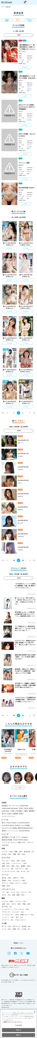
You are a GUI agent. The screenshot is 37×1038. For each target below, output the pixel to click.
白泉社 (9, 813)
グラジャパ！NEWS (29, 20)
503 (23, 715)
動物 (17, 929)
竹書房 (25, 811)
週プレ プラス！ (18, 20)
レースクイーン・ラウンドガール (16, 909)
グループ (26, 892)
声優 (26, 904)
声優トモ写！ (21, 842)
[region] (18, 1023)
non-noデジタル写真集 (9, 828)
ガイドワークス (14, 805)
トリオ (15, 892)
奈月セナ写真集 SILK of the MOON (27, 135)
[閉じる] (34, 1012)
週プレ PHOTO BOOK (9, 823)
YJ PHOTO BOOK (23, 823)
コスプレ (8, 851)
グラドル (8, 901)
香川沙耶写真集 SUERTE (26, 188)
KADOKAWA (24, 805)
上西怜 (20, 53)
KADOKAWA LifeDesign (10, 808)
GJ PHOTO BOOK (8, 825)
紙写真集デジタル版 (8, 837)
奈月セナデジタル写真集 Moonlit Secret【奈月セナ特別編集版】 (27, 107)
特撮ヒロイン (27, 914)
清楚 (6, 886)
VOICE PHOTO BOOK (20, 840)
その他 (26, 929)
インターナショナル (11, 871)
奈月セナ (21, 80)
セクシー (21, 883)
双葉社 (21, 813)
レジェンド (8, 917)
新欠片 (4, 813)
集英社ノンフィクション (10, 831)
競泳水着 (29, 851)
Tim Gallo (29, 88)
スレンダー (9, 861)
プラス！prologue (22, 837)
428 (23, 560)
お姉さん (19, 878)
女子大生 (7, 906)
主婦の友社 (5, 811)
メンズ (7, 929)
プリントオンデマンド (9, 842)
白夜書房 (15, 813)
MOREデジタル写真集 (22, 825)
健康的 (26, 866)
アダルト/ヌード (20, 920)
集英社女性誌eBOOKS (25, 828)
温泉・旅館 (18, 895)
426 (14, 560)
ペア (6, 892)
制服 (18, 851)
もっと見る (18, 787)
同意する (18, 1035)
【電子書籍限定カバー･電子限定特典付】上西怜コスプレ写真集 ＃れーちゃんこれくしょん (27, 48)
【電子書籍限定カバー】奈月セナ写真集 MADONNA (27, 77)
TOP (2, 7)
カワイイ (8, 883)
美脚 (6, 866)
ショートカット (19, 863)
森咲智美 (21, 165)
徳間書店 (32, 811)
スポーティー (22, 868)
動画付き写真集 (7, 840)
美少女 (7, 878)
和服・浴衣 (19, 854)
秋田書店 (5, 805)
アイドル (21, 901)
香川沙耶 (21, 190)
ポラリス (30, 842)
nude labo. (5, 845)
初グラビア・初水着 (22, 926)
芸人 (20, 917)
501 (14, 715)
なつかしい (19, 880)
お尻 (6, 863)
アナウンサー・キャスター (13, 912)
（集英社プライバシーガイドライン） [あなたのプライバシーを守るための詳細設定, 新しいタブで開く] (12, 1022)
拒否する (18, 1030)
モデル (16, 904)
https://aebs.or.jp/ (5, 1007)
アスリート (8, 920)
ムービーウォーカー (8, 816)
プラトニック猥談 (24, 163)
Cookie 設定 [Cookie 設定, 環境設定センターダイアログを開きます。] (18, 1025)
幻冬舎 (26, 808)
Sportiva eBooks (24, 831)
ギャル (25, 871)
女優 (6, 904)
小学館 (12, 811)
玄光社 (20, 808)
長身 (15, 866)
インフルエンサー (11, 914)
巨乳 (21, 861)
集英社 (31, 808)
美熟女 (7, 880)
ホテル (6, 895)
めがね (7, 854)
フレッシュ (8, 868)
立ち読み (25, 67)
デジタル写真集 (6, 20)
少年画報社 (19, 811)
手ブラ (7, 926)
